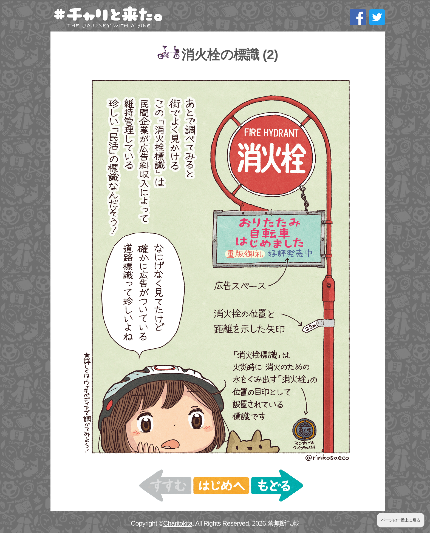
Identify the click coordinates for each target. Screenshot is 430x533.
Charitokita (177, 523)
